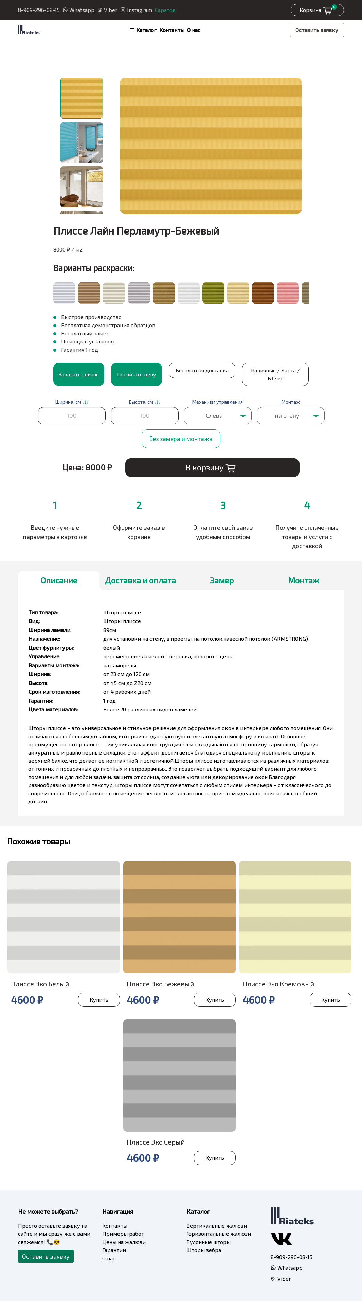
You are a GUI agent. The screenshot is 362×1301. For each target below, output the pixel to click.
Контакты (171, 29)
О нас (193, 29)
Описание (59, 579)
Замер (222, 579)
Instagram (136, 9)
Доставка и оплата (140, 579)
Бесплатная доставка (194, 374)
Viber (107, 9)
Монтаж (303, 579)
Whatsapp (78, 9)
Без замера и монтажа (181, 438)
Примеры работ (123, 1233)
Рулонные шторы (208, 1241)
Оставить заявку (316, 29)
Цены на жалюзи (124, 1241)
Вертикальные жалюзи (216, 1225)
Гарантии (114, 1249)
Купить (98, 999)
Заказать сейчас (79, 374)
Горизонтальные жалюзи (218, 1233)
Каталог (143, 29)
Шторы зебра (203, 1249)
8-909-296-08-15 (39, 9)
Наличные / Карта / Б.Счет (252, 374)
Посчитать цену (136, 374)
